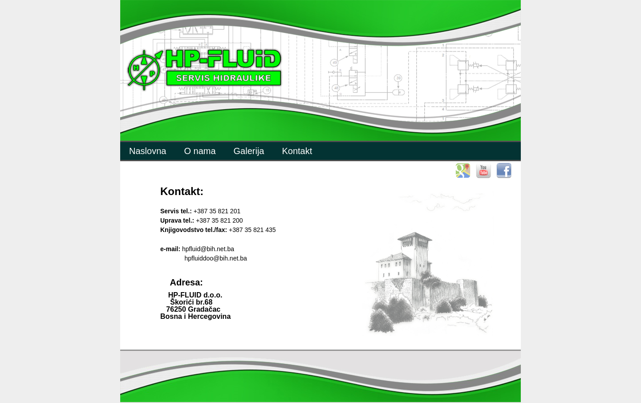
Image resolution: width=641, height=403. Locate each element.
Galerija (249, 151)
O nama (199, 151)
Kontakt (297, 151)
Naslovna (147, 151)
